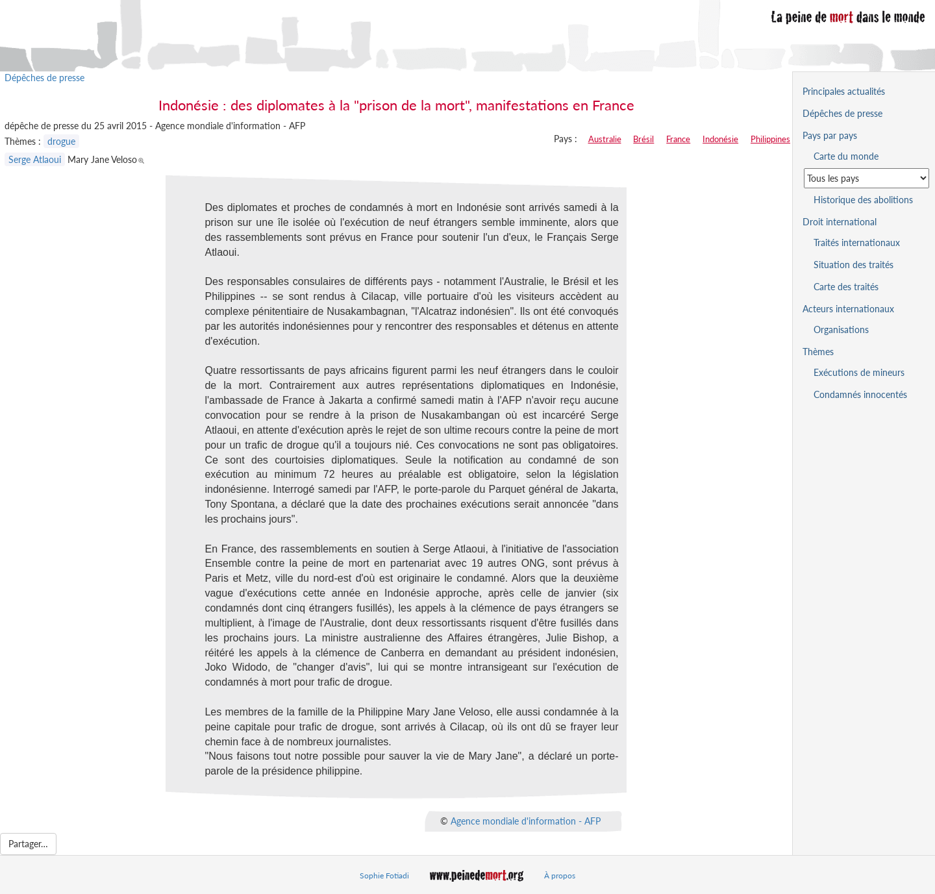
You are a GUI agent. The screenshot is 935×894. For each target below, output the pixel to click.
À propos (559, 875)
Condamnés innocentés (860, 394)
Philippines (770, 139)
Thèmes (818, 351)
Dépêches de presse (44, 77)
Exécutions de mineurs (859, 372)
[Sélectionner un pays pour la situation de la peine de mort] (866, 178)
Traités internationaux (857, 242)
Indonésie (720, 139)
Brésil (643, 139)
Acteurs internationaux (848, 308)
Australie (604, 139)
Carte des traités (846, 286)
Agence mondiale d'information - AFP (526, 820)
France (678, 139)
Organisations (841, 329)
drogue (61, 141)
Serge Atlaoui (34, 159)
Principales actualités (844, 91)
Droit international (840, 221)
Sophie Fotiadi (384, 875)
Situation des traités (853, 264)
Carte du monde (846, 156)
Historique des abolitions (863, 199)
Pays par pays (830, 135)
